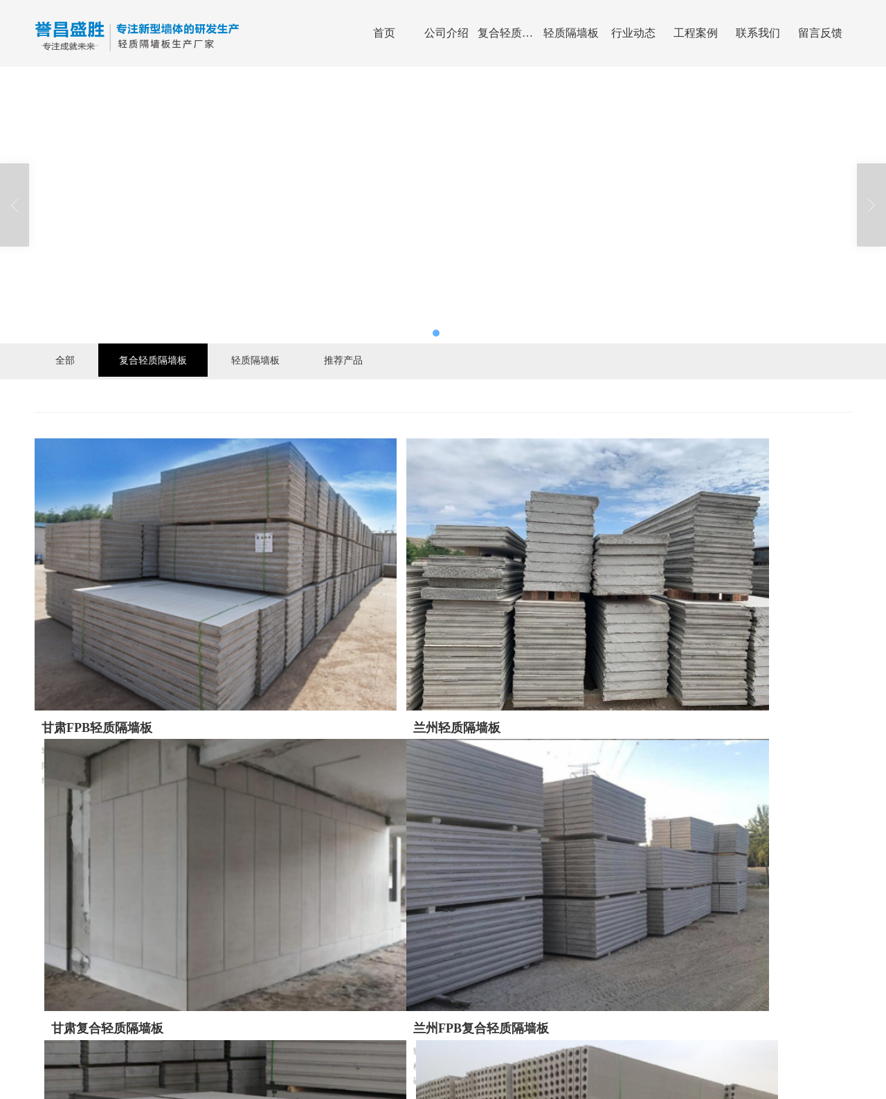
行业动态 (633, 33)
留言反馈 (820, 33)
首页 (384, 33)
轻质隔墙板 (571, 33)
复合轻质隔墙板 (509, 33)
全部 (65, 360)
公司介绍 (446, 33)
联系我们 (758, 33)
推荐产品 (343, 360)
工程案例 (695, 33)
